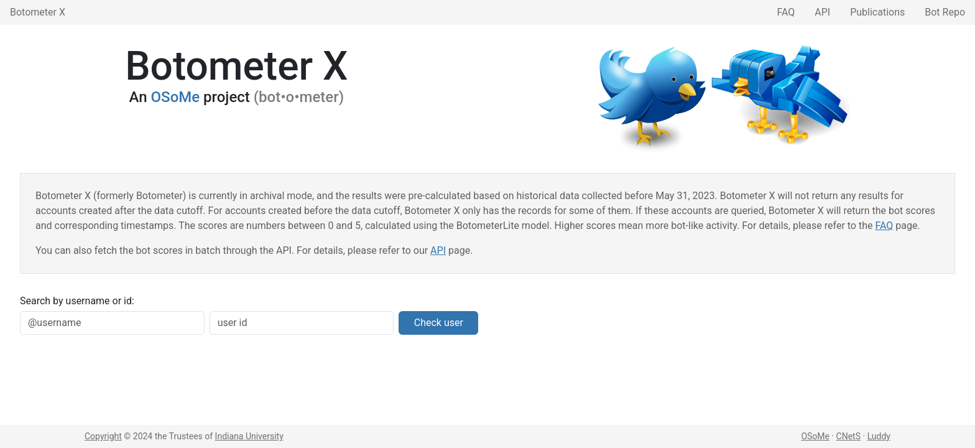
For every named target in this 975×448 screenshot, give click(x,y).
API (822, 12)
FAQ (786, 12)
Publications (877, 12)
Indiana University (249, 436)
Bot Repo (945, 12)
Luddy (878, 436)
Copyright (103, 436)
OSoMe (175, 97)
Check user (438, 323)
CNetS (848, 436)
